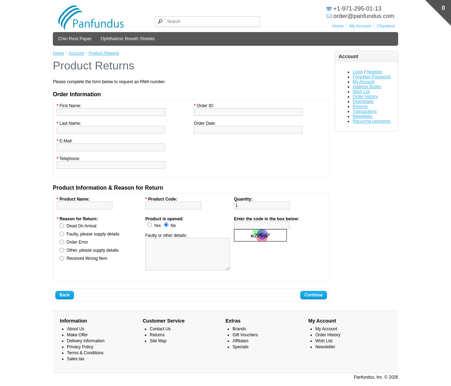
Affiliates (240, 347)
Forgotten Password (371, 76)
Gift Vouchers (245, 341)
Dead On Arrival (82, 225)
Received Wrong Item (87, 258)
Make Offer (77, 341)
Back (65, 301)
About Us (75, 335)
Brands (239, 335)
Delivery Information (86, 347)
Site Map (158, 347)
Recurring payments (371, 121)
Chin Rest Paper (75, 38)
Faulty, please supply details (93, 234)
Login (358, 71)
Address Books (367, 86)
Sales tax (75, 365)
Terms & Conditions (85, 359)
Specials (240, 353)
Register (374, 71)
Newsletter (363, 116)
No (173, 225)
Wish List (361, 91)
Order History (365, 96)
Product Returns (103, 53)
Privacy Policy (80, 353)
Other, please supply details (92, 250)
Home (338, 26)
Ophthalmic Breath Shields (127, 38)
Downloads (363, 101)
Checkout (386, 26)
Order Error (77, 242)
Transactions (365, 111)
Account (76, 53)
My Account (360, 26)
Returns (360, 106)
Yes (157, 225)
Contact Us (160, 335)
